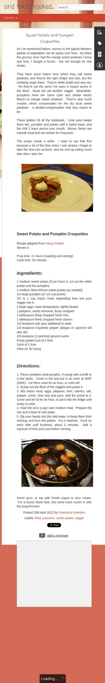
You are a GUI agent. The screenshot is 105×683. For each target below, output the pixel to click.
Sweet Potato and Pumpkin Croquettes (50, 38)
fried (38, 518)
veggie (79, 518)
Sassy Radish (55, 243)
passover (49, 518)
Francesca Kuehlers (71, 512)
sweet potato (64, 518)
